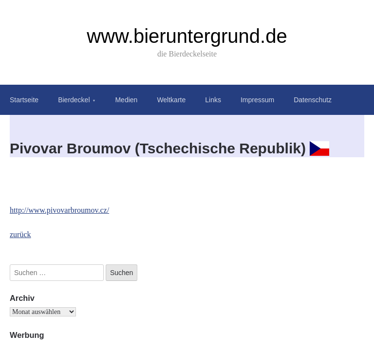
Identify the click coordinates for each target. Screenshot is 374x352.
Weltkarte (171, 100)
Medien (126, 100)
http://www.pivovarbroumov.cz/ (59, 210)
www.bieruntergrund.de (187, 36)
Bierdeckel (74, 100)
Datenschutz (313, 100)
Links (213, 100)
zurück (20, 234)
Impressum (257, 100)
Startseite (24, 100)
